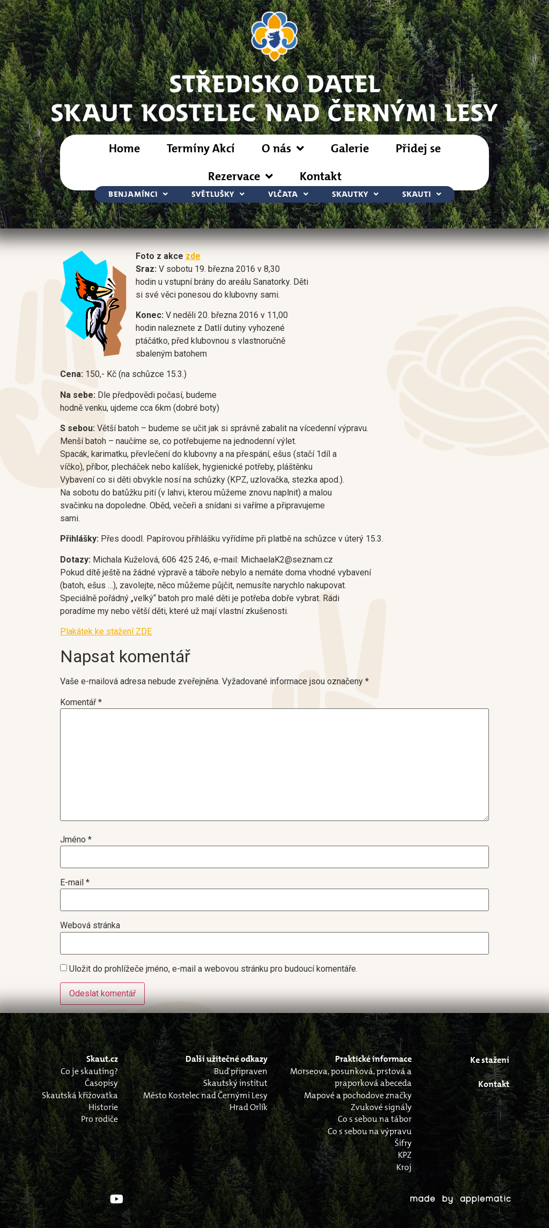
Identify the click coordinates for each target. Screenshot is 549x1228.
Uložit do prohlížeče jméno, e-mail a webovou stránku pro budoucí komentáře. (213, 969)
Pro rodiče (99, 1119)
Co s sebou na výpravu (370, 1131)
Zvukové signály (381, 1107)
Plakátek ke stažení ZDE (106, 631)
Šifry (403, 1143)
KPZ (405, 1154)
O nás (283, 148)
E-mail (75, 882)
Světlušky (217, 194)
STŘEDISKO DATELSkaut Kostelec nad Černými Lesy (274, 97)
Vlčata (288, 194)
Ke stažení (489, 1060)
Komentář (81, 702)
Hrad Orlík (248, 1107)
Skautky (355, 194)
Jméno (76, 839)
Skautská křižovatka (80, 1095)
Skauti (421, 194)
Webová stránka (90, 925)
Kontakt (321, 176)
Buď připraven (241, 1071)
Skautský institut (235, 1083)
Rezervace (240, 176)
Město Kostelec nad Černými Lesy (205, 1095)
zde (193, 256)
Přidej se (418, 148)
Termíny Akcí (201, 148)
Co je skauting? (89, 1071)
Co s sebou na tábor (375, 1119)
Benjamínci (138, 194)
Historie (103, 1107)
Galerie (350, 148)
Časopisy (101, 1083)
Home (124, 148)
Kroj (404, 1167)
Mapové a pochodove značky (358, 1095)
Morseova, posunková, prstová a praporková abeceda (351, 1077)
